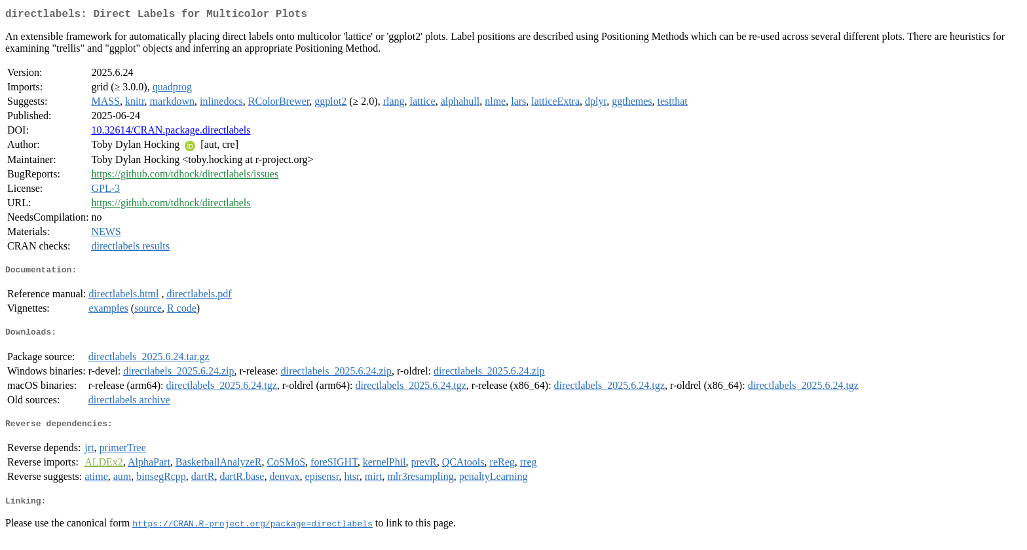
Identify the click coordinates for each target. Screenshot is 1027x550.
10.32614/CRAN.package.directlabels (170, 132)
